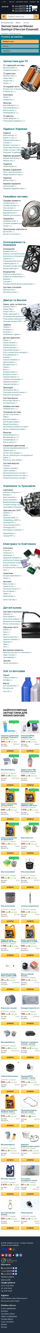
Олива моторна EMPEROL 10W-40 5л (29, 804)
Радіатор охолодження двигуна (15, 254)
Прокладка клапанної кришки (14, 392)
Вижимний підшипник (11, 502)
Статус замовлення (8, 1308)
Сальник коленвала (10, 360)
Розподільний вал (10, 355)
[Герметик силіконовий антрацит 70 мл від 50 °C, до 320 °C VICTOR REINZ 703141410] (10, 727)
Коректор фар (8, 596)
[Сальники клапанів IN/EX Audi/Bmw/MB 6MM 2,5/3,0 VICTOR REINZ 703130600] (10, 965)
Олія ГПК (6, 691)
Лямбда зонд (8, 450)
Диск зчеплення (9, 497)
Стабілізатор (8, 91)
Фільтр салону (8, 110)
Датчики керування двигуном (14, 448)
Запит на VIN (5, 1280)
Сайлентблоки (8, 166)
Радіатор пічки (8, 290)
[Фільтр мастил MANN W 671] (30, 829)
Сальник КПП (8, 536)
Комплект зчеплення (11, 492)
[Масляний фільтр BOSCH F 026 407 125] (10, 1136)
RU (5, 2)
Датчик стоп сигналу (11, 234)
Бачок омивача (9, 616)
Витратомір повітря (10, 400)
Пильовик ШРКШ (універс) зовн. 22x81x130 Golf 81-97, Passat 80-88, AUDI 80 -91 (30, 736)
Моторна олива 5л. (8, 1179)
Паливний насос (9, 409)
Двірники (6, 614)
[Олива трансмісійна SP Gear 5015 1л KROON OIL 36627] (10, 795)
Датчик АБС (7, 231)
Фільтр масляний (8, 872)
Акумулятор (7, 99)
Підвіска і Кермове (15, 128)
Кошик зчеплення (9, 500)
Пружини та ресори (10, 145)
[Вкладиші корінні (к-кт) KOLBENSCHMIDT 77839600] (30, 999)
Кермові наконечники (11, 158)
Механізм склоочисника (12, 621)
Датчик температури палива (14, 429)
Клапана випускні (9, 347)
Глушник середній (10, 468)
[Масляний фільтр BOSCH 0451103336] (10, 761)
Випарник (7, 279)
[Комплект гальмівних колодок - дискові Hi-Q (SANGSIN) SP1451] (30, 1034)
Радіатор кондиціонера (12, 274)
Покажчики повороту (11, 589)
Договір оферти (7, 1319)
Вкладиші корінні (9, 372)
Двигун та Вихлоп (14, 300)
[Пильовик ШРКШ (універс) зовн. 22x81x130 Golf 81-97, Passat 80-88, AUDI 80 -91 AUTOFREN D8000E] (30, 727)
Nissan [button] (6, 46)
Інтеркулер (7, 329)
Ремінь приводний (10, 314)
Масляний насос (9, 364)
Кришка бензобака (10, 424)
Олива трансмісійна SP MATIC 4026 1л (9, 1111)
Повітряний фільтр (10, 108)
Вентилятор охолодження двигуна (16, 256)
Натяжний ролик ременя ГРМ (14, 316)
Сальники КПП (8, 522)
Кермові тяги (8, 160)
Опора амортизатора (11, 147)
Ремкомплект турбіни (11, 334)
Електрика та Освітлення (19, 543)
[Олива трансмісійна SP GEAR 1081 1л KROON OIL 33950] (10, 829)
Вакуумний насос (9, 213)
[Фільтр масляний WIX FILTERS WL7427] (10, 897)
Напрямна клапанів (10, 382)
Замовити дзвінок (7, 1277)
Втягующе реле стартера (13, 567)
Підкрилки (7, 642)
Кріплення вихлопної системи (14, 473)
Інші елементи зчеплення (12, 507)
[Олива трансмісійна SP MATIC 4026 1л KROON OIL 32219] (10, 1102)
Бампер (6, 629)
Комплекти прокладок (11, 395)
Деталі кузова (12, 607)
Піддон (6, 367)
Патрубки (7, 332)
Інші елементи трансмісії (12, 530)
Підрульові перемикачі (11, 558)
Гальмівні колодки (10, 70)
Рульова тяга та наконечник (13, 89)
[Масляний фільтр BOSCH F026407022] (10, 1034)
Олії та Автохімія (14, 671)
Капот (5, 634)
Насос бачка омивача (11, 619)
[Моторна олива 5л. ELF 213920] (10, 1170)
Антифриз (7, 680)
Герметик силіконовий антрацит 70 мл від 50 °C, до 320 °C (10, 736)
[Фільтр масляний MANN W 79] (10, 863)
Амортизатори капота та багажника (16, 652)
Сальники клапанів (10, 384)
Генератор (7, 553)
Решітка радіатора (10, 637)
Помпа (5, 83)
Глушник (6, 466)
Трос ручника (8, 208)
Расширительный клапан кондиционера (18, 284)
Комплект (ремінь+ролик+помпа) (30, 1145)
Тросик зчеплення (10, 663)
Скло (5, 647)
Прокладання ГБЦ (10, 390)
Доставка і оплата (22, 2)
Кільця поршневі (9, 342)
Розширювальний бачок (12, 261)
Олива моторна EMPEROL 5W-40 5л (8, 940)
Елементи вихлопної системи (14, 478)
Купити (10, 751)
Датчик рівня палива (11, 422)
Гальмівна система (15, 196)
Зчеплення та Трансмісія (19, 485)
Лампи (5, 594)
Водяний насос (9, 251)
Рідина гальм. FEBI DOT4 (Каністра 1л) (28, 770)
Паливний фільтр (9, 113)
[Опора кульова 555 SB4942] (30, 1204)
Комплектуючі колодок (12, 215)
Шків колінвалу (8, 362)
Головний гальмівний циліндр (14, 223)
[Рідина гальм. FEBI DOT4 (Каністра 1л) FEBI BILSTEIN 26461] (30, 761)
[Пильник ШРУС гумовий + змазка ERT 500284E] (30, 1068)
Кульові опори (8, 180)
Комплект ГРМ (8, 76)
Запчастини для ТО (15, 61)
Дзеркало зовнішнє (10, 639)
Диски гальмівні (9, 68)
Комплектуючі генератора (13, 560)
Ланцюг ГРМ (8, 311)
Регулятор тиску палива (12, 460)
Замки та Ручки (9, 655)
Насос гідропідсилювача (12, 172)
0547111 (19, 6)
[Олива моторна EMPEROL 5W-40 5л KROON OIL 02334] (10, 931)
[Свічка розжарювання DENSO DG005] (30, 897)
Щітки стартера (9, 599)
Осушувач (7, 281)
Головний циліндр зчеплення (14, 504)
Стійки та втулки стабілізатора (14, 150)
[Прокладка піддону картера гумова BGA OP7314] (30, 1102)
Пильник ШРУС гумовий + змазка (28, 1077)
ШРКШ (5, 515)
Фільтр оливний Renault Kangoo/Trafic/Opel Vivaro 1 (28, 974)
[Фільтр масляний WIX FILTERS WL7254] (30, 863)
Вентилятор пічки (10, 292)
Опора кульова (27, 1213)
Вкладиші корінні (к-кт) (30, 1008)
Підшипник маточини (11, 140)
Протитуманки (8, 591)
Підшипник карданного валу (13, 188)
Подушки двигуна (10, 377)
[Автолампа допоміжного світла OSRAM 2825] (30, 1170)
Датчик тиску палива (11, 414)
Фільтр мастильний (9, 1008)
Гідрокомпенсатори (10, 350)
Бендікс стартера (10, 565)
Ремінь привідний (9, 118)
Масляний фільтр (9, 105)
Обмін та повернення (9, 1316)
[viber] (6, 1255)
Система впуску (9, 403)
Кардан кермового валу (12, 174)
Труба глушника (9, 470)
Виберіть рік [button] (9, 41)
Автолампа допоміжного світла (29, 1179)
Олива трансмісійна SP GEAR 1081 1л (9, 838)
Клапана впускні (9, 345)
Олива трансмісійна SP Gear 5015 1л (9, 804)
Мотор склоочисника (11, 624)
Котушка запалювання (11, 576)
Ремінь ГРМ (7, 78)
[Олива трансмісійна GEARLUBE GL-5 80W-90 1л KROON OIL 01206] (30, 931)
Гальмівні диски (9, 203)
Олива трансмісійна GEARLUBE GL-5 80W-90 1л (29, 940)
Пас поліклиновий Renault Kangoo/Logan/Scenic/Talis (10, 1213)
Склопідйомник (9, 657)
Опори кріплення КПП (11, 525)
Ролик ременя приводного (13, 319)
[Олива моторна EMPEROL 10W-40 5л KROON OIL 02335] (30, 795)
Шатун (5, 369)
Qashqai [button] (7, 51)
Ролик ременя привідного (13, 121)
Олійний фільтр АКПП (11, 520)
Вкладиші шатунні (10, 374)
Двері (5, 644)
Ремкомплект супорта (11, 210)
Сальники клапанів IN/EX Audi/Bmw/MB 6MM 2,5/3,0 (8, 974)
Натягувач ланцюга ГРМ (12, 321)
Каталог (4, 1324)
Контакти (33, 2)
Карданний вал (9, 533)
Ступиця (6, 143)
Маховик (6, 495)
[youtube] (2, 1255)
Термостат (7, 258)
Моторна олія (8, 688)
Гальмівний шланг (9, 221)
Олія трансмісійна (10, 686)
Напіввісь (6, 513)
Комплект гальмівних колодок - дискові (29, 1043)
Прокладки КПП (9, 527)
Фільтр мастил (27, 838)
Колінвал (6, 357)
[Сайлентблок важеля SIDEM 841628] (10, 1068)
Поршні (6, 340)
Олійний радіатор (10, 263)
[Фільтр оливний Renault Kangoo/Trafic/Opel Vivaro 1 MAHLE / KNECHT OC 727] (30, 965)
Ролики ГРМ (7, 81)
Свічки (5, 97)
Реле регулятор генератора (14, 562)
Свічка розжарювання (30, 906)
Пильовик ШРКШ (9, 518)
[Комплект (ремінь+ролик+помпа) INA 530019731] (30, 1136)
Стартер (6, 550)
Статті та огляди (7, 1321)
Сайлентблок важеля (9, 1076)
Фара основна (8, 584)
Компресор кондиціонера (13, 276)
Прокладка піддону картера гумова (29, 1111)
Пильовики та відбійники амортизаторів (18, 152)
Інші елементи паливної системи (15, 427)
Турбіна (6, 327)
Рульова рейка (8, 186)
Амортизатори (8, 135)
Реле (5, 570)
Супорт (6, 226)
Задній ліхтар (8, 586)
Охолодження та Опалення (14, 243)
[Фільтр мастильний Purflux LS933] (10, 999)
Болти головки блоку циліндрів (15, 352)
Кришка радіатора (10, 268)
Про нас (11, 2)
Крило (5, 632)
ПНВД (5, 417)
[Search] (36, 16)
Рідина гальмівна (9, 677)
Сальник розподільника (12, 379)
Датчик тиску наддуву (11, 453)
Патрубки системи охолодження (15, 266)
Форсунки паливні (10, 419)
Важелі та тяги (8, 138)
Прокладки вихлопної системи (14, 475)
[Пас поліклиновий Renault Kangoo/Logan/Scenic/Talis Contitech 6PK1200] (10, 1204)
